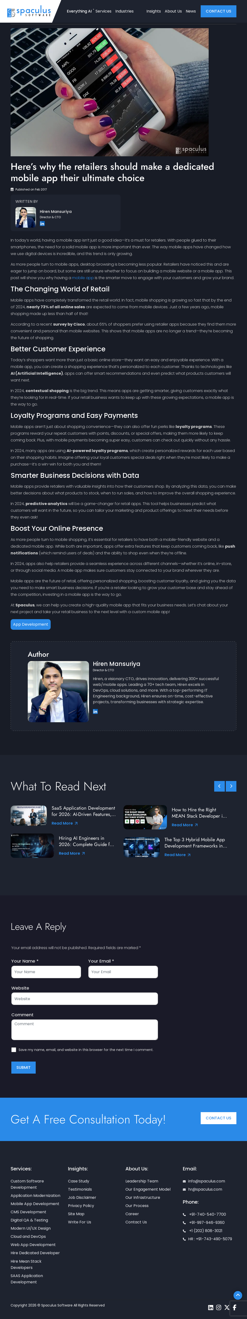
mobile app (83, 278)
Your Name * (25, 961)
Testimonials (80, 1189)
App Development (30, 624)
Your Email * (101, 961)
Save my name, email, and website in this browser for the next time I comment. (86, 1049)
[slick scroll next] (231, 786)
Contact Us (218, 1118)
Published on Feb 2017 (29, 189)
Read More (64, 823)
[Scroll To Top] (237, 1295)
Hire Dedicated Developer (35, 1253)
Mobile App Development (35, 1204)
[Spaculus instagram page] (218, 1308)
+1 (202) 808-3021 (202, 1231)
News (191, 11)
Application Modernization (35, 1195)
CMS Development (28, 1212)
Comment (22, 1014)
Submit (23, 1067)
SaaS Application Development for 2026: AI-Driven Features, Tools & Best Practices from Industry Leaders (83, 811)
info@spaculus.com (204, 1181)
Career (132, 1214)
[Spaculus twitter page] (227, 1308)
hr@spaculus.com (202, 1189)
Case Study (78, 1181)
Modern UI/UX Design (31, 1228)
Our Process (137, 1205)
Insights (153, 11)
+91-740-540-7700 (204, 1214)
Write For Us (79, 1222)
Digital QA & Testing (29, 1220)
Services (103, 11)
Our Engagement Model (148, 1189)
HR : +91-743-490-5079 (207, 1239)
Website (20, 988)
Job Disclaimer (82, 1197)
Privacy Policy (81, 1205)
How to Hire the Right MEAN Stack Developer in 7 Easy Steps (198, 813)
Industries (124, 11)
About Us (173, 11)
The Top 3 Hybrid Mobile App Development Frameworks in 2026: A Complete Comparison (195, 843)
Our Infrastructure (142, 1197)
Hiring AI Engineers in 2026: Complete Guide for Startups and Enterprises (86, 841)
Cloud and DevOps (28, 1236)
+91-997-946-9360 (204, 1222)
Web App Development (33, 1244)
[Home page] (29, 11)
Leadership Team (141, 1181)
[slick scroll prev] (219, 786)
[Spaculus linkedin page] (210, 1308)
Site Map (76, 1214)
